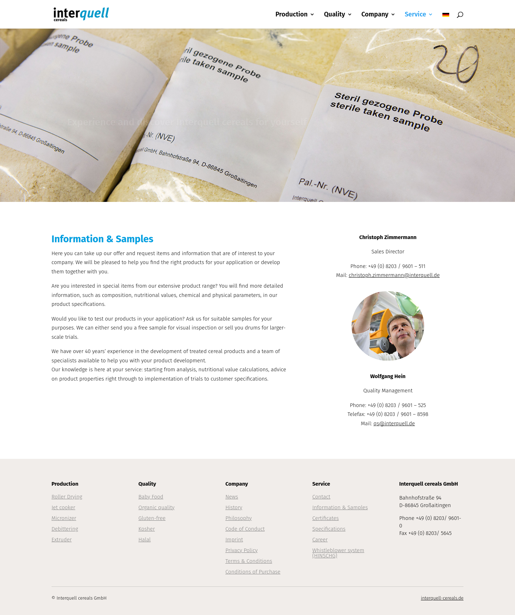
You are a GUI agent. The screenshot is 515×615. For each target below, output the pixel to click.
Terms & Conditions (248, 561)
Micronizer (64, 518)
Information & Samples (340, 507)
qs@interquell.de (394, 423)
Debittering (65, 529)
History (233, 507)
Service (415, 15)
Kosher (146, 529)
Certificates (325, 518)
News (231, 497)
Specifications (328, 529)
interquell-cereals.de (442, 598)
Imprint (234, 539)
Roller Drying (67, 497)
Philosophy (238, 518)
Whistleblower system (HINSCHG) (338, 553)
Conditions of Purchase (252, 572)
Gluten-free (152, 518)
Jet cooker (63, 507)
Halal (144, 539)
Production (291, 15)
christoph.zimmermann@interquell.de (394, 275)
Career (320, 539)
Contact (321, 497)
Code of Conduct (245, 529)
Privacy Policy (241, 550)
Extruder (62, 539)
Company (374, 15)
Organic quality (156, 507)
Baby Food (150, 497)
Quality (334, 15)
